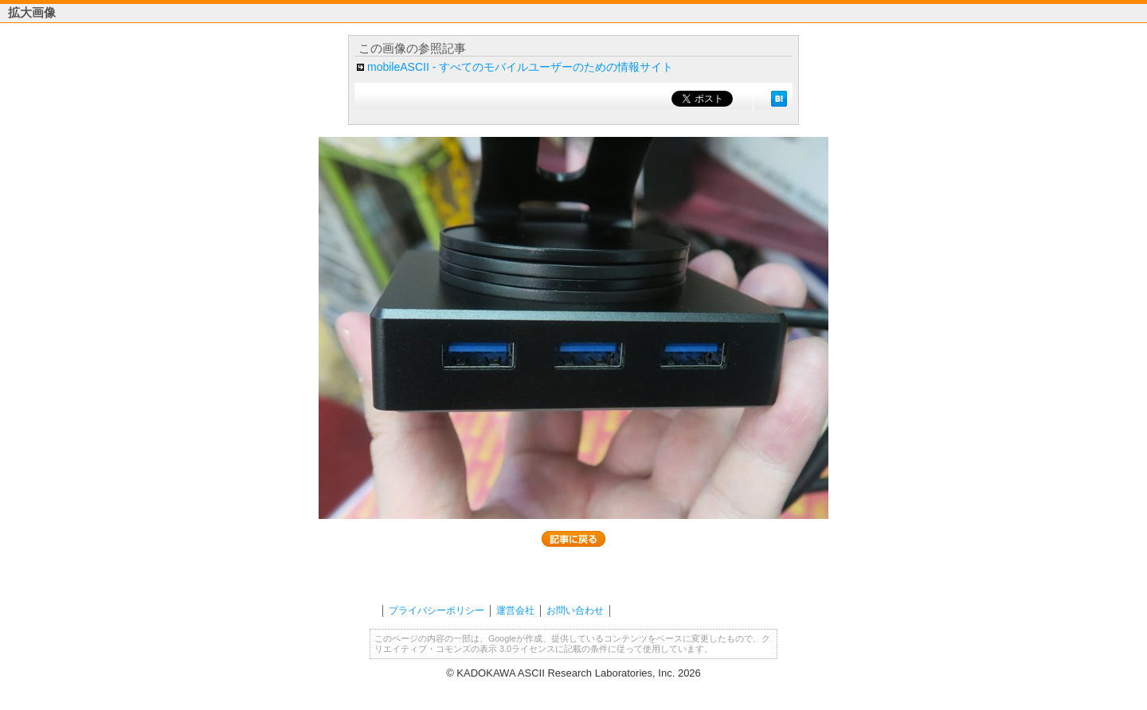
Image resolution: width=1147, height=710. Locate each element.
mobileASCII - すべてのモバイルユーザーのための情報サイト (520, 66)
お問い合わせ (575, 610)
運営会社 (515, 610)
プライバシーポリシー (436, 610)
